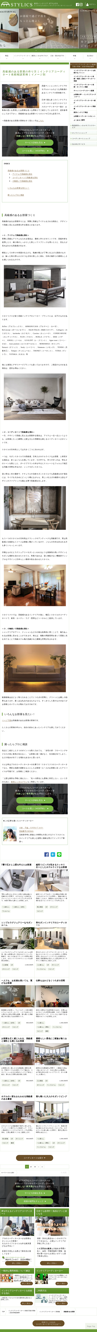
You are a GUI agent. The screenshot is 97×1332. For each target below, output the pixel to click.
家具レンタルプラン (19, 782)
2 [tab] (41, 50)
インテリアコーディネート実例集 (85, 108)
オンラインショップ (79, 133)
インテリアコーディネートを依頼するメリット (85, 72)
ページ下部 (6, 720)
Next (94, 28)
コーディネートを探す (33, 1137)
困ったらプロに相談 (16, 195)
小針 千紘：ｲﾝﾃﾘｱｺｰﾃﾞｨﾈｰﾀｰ (31, 828)
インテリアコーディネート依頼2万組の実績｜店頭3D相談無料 (84, 65)
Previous (2, 28)
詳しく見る (16, 1242)
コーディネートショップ (81, 138)
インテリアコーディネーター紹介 (85, 102)
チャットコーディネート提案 (84, 91)
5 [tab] (56, 50)
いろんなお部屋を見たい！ (19, 188)
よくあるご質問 (79, 120)
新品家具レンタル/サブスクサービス (84, 126)
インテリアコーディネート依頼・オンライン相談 (84, 86)
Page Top (91, 1306)
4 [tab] (51, 50)
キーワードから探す (7, 1152)
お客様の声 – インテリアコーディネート (85, 96)
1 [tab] (36, 50)
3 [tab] (46, 50)
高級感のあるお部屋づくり (19, 171)
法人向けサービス (78, 144)
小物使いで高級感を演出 (22, 181)
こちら (41, 121)
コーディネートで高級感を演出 (25, 178)
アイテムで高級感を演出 (22, 174)
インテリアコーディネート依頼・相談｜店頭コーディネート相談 (85, 79)
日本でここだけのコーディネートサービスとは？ (48, 1323)
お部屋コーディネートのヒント (85, 116)
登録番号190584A (26, 831)
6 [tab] (61, 50)
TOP (3, 1291)
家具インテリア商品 (81, 112)
